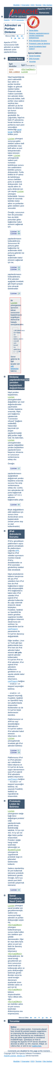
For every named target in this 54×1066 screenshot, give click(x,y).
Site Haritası (47, 5)
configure (13, 629)
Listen (24, 72)
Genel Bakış (33, 30)
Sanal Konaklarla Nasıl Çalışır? (16, 898)
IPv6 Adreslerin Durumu (38, 41)
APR (17, 551)
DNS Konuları (34, 59)
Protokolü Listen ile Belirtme (39, 43)
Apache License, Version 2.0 (14, 1056)
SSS (32, 5)
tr (23, 38)
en (21, 36)
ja (15, 38)
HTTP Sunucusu (18, 20)
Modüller (16, 5)
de (17, 36)
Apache (7, 20)
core (11, 69)
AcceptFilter (14, 850)
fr (12, 38)
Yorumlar (32, 61)
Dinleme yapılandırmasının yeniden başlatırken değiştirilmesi (39, 35)
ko (19, 38)
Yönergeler (25, 5)
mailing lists (36, 1046)
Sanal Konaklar (34, 56)
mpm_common (14, 72)
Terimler (39, 5)
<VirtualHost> (28, 69)
